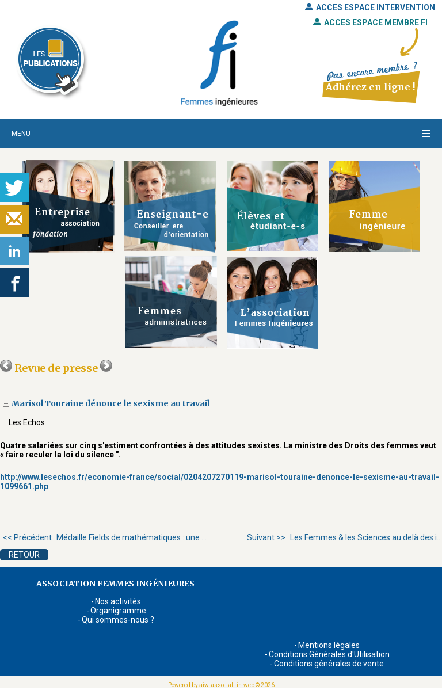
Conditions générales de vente (329, 663)
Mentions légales (329, 645)
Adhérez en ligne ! (370, 87)
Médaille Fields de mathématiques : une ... (105, 537)
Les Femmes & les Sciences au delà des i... (344, 537)
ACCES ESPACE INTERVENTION (370, 7)
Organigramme (118, 610)
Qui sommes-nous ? (118, 619)
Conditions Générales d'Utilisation (329, 654)
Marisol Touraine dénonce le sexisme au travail (111, 403)
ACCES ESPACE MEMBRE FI (370, 22)
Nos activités (118, 601)
